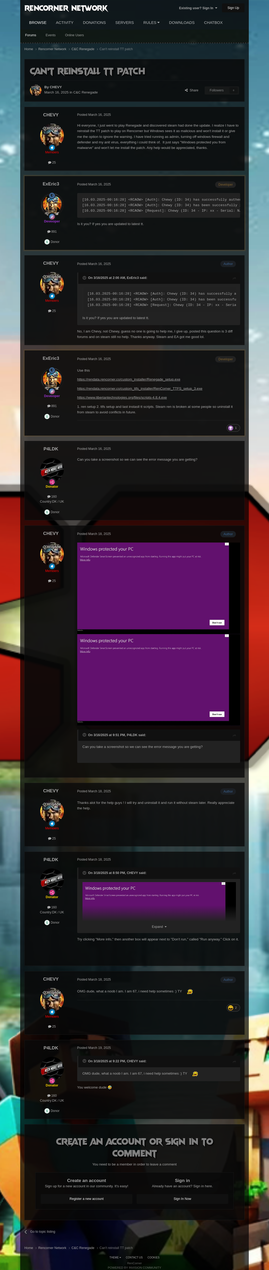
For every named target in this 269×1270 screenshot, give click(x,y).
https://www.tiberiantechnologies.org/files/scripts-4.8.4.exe (122, 397)
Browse (37, 22)
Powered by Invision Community (134, 1267)
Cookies (154, 1257)
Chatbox (213, 22)
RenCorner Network (66, 7)
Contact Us (134, 1257)
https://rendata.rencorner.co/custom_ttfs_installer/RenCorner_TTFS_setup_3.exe (140, 389)
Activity (65, 22)
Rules (151, 22)
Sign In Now (182, 1199)
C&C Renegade (85, 92)
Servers (124, 22)
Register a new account (87, 1199)
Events (51, 35)
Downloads (181, 22)
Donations (94, 22)
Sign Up (233, 8)
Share (191, 90)
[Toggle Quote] (84, 278)
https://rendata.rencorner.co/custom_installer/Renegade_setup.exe (128, 379)
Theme (115, 1257)
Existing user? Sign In (198, 8)
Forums (30, 35)
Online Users (74, 35)
